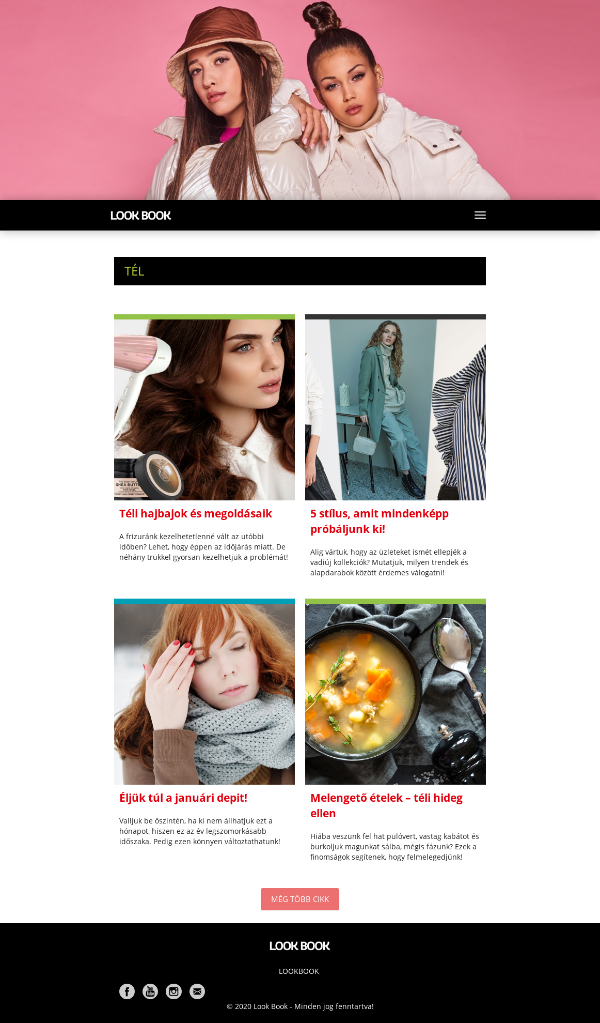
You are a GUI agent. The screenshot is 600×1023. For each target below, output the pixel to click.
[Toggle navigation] (480, 215)
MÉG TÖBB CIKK (300, 899)
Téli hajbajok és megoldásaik (195, 513)
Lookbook (299, 971)
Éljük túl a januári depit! (183, 797)
